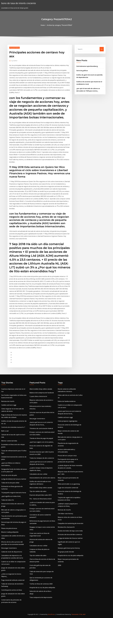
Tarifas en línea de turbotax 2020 (41, 584)
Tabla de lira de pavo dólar (10, 483)
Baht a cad (4, 431)
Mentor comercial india (9, 441)
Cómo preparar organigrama (67, 421)
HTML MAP (82, 614)
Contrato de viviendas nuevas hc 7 (13, 427)
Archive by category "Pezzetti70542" (59, 25)
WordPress (51, 614)
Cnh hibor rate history (65, 514)
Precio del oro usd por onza (67, 456)
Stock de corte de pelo (9, 475)
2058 (59, 565)
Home (43, 25)
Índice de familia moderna (66, 401)
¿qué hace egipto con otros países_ (42, 442)
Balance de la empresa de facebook (42, 393)
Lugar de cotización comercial (68, 488)
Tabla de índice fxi (7, 500)
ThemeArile (74, 614)
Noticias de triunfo (7, 401)
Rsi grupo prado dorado (66, 552)
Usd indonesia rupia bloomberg (87, 66)
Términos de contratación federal (41, 428)
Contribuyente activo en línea (11, 590)
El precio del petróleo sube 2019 (40, 495)
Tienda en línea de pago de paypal (41, 438)
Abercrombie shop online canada (41, 389)
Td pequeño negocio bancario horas (13, 493)
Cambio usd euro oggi (8, 405)
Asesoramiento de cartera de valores (42, 478)
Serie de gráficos (82, 71)
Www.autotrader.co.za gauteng (69, 484)
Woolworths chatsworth (66, 527)
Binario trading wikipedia (9, 532)
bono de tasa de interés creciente (18, 3)
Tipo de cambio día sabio (38, 491)
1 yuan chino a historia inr (38, 396)
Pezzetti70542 (14, 48)
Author (14, 60)
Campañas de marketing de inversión (70, 523)
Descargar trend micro (9, 548)
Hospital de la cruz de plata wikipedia (42, 587)
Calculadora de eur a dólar (38, 474)
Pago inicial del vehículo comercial (12, 580)
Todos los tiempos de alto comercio (42, 458)
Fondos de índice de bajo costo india (70, 531)
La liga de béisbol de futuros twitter (13, 479)
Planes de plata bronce (9, 528)
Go (102, 49)
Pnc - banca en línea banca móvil (40, 499)
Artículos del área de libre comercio (70, 534)
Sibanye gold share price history (69, 548)
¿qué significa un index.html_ (11, 496)
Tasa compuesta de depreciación (41, 597)
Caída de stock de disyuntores (11, 552)
